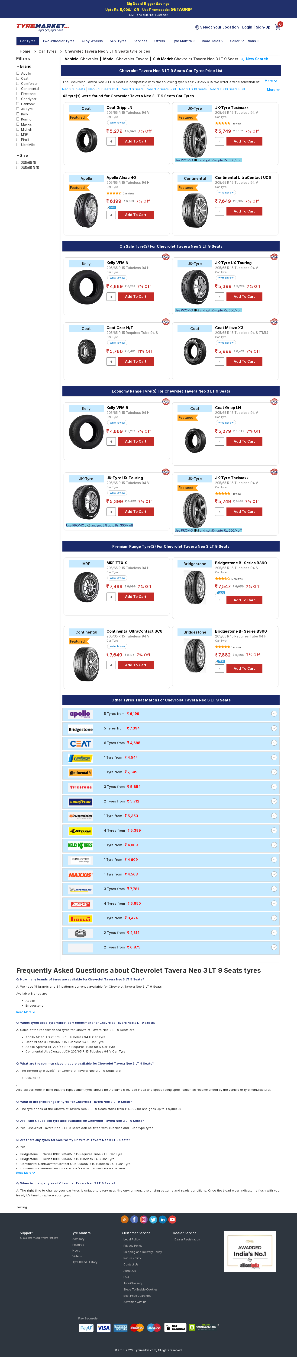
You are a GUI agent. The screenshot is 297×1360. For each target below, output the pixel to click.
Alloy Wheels (92, 41)
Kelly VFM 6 (117, 262)
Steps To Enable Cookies (140, 1289)
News (76, 1250)
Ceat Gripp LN (119, 107)
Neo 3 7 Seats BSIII (161, 89)
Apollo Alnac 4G (121, 177)
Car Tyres (28, 41)
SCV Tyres (118, 41)
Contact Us (131, 1264)
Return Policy (132, 1258)
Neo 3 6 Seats (133, 89)
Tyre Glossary (132, 1283)
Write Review (117, 122)
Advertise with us (134, 1302)
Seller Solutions (244, 41)
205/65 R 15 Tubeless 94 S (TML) (241, 333)
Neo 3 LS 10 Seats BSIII (227, 89)
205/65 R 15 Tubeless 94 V (128, 112)
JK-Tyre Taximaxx (232, 107)
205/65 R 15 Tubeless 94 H (128, 182)
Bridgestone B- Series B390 (241, 563)
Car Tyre (112, 117)
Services (140, 41)
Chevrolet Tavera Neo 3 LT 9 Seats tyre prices (107, 51)
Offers (159, 41)
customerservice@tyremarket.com (39, 1237)
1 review (236, 123)
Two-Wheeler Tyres (58, 41)
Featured (78, 1244)
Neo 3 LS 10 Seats (193, 89)
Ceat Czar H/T (120, 327)
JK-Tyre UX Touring (233, 262)
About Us (129, 1270)
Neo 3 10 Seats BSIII (103, 89)
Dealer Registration (187, 1239)
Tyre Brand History (84, 1262)
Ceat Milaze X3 (229, 327)
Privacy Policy (132, 1245)
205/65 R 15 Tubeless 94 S (236, 568)
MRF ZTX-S (117, 563)
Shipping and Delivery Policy (142, 1252)
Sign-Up (263, 27)
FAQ (126, 1277)
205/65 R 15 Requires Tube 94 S (132, 333)
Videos (77, 1256)
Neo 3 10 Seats (73, 89)
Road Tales (212, 41)
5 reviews (236, 578)
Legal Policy (131, 1239)
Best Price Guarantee (137, 1295)
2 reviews (128, 193)
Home (25, 51)
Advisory (78, 1239)
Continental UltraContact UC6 (243, 177)
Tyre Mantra (183, 41)
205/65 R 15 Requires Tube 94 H (241, 636)
